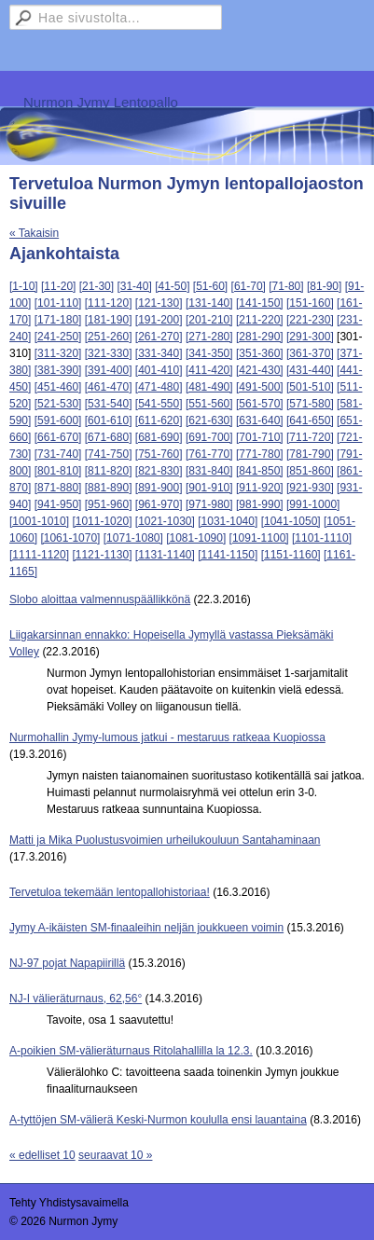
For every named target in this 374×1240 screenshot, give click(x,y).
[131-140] (209, 303)
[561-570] (260, 403)
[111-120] (108, 303)
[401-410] (159, 370)
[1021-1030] (165, 521)
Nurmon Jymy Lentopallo (100, 102)
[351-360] (260, 353)
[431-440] (310, 370)
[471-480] (159, 386)
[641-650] (310, 420)
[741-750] (108, 454)
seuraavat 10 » (115, 1155)
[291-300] (310, 336)
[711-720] (310, 437)
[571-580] (310, 403)
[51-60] (210, 286)
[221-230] (310, 319)
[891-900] (159, 487)
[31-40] (134, 286)
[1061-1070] (70, 537)
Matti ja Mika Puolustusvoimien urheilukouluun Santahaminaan (165, 840)
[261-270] (159, 336)
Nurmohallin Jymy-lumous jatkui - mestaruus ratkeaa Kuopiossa (167, 737)
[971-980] (209, 504)
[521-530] (58, 403)
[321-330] (108, 353)
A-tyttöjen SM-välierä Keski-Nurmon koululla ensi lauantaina (158, 1119)
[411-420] (209, 370)
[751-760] (159, 454)
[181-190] (108, 319)
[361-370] (310, 353)
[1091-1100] (259, 537)
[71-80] (286, 286)
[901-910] (209, 487)
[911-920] (260, 487)
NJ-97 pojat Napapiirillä (67, 963)
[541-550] (159, 403)
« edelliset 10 (42, 1155)
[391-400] (108, 370)
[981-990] (260, 504)
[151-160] (310, 303)
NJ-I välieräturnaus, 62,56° (75, 998)
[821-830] (159, 470)
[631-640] (260, 420)
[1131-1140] (165, 554)
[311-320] (58, 353)
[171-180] (58, 319)
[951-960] (108, 504)
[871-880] (58, 487)
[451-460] (58, 386)
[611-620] (159, 420)
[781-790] (310, 454)
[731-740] (58, 454)
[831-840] (209, 470)
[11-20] (58, 286)
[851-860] (310, 470)
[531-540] (108, 403)
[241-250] (58, 336)
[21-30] (96, 286)
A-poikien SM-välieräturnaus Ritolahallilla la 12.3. (131, 1050)
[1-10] (23, 286)
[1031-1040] (227, 521)
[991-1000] (312, 504)
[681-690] (159, 437)
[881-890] (108, 487)
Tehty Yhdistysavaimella (69, 1202)
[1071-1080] (133, 537)
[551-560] (209, 403)
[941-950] (58, 504)
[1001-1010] (39, 521)
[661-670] (58, 437)
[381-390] (58, 370)
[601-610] (108, 420)
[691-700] (209, 437)
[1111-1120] (39, 554)
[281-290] (260, 336)
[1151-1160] (291, 554)
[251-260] (108, 336)
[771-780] (260, 454)
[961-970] (159, 504)
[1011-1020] (102, 521)
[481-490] (209, 386)
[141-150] (260, 303)
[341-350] (209, 353)
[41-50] (172, 286)
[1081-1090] (196, 537)
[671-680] (108, 437)
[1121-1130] (102, 554)
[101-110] (58, 303)
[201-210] (209, 319)
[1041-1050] (291, 521)
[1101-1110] (322, 537)
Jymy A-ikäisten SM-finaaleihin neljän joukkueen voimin (146, 927)
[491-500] (260, 386)
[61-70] (248, 286)
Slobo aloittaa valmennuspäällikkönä (99, 599)
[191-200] (159, 319)
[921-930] (310, 487)
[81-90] (324, 286)
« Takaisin (34, 233)
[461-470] (108, 386)
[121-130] (159, 303)
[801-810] (58, 470)
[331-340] (159, 353)
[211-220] (260, 319)
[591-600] (58, 420)
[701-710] (260, 437)
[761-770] (209, 454)
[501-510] (310, 386)
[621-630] (209, 420)
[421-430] (260, 370)
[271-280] (209, 336)
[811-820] (108, 470)
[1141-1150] (227, 554)
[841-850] (260, 470)
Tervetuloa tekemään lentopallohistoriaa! (109, 892)
